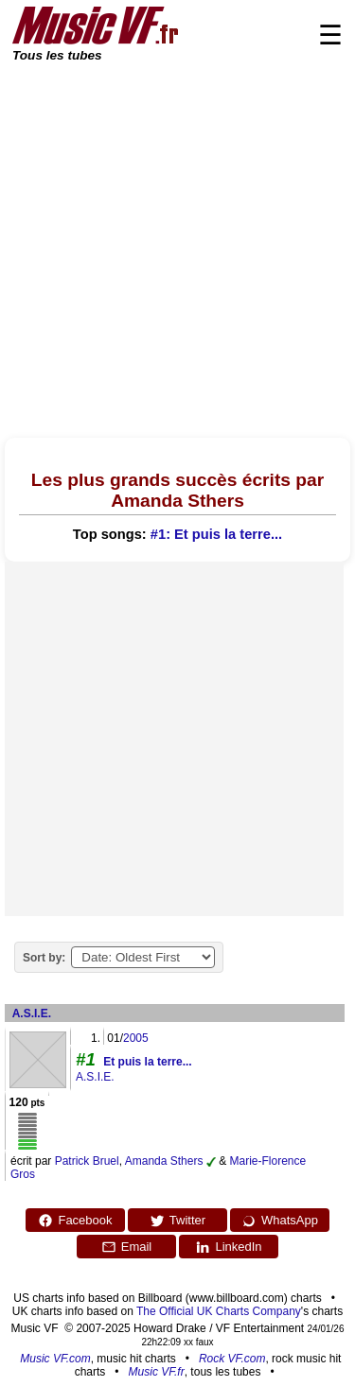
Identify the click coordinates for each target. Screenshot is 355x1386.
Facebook (75, 1220)
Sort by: (44, 957)
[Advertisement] (177, 251)
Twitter (177, 1220)
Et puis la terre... (147, 1061)
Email (126, 1247)
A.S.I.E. (31, 1013)
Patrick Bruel (87, 1161)
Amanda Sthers (164, 1161)
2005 (136, 1038)
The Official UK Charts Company (218, 1311)
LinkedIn (228, 1247)
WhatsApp (279, 1220)
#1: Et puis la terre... (216, 534)
